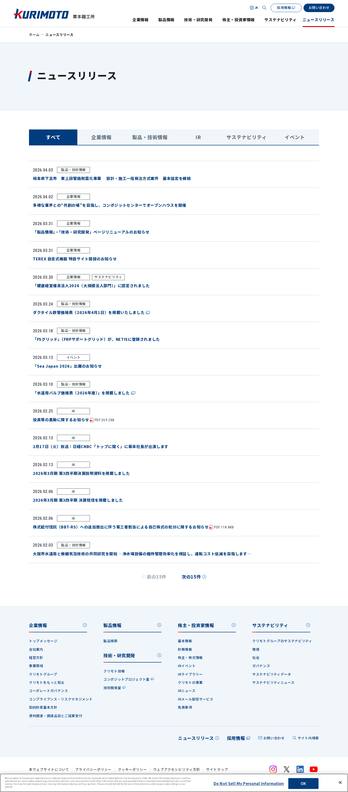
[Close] (340, 782)
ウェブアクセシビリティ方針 (176, 769)
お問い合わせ (274, 737)
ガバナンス (261, 665)
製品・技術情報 (150, 137)
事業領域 (36, 665)
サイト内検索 (308, 737)
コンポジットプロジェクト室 (126, 679)
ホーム (34, 34)
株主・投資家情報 (238, 19)
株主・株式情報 (190, 657)
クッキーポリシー (132, 769)
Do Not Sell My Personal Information (249, 783)
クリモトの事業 (190, 682)
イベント (295, 137)
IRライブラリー (190, 674)
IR (198, 137)
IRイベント (187, 665)
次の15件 (191, 576)
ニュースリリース (318, 19)
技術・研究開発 (198, 19)
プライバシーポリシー (93, 769)
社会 (255, 657)
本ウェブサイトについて (49, 769)
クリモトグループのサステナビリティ (282, 640)
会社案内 (36, 649)
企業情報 (140, 19)
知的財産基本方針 (43, 707)
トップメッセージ (43, 640)
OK (303, 783)
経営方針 (36, 657)
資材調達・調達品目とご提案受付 (55, 715)
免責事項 (185, 707)
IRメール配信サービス (195, 699)
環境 (255, 649)
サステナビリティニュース (273, 682)
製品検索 (110, 640)
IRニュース (186, 690)
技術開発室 (112, 687)
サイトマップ (217, 769)
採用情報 (236, 738)
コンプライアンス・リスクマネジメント (61, 699)
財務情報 (185, 649)
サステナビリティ (280, 19)
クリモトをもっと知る (47, 682)
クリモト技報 (114, 671)
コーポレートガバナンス (48, 690)
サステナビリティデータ (271, 674)
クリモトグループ (43, 674)
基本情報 (185, 640)
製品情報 (166, 19)
